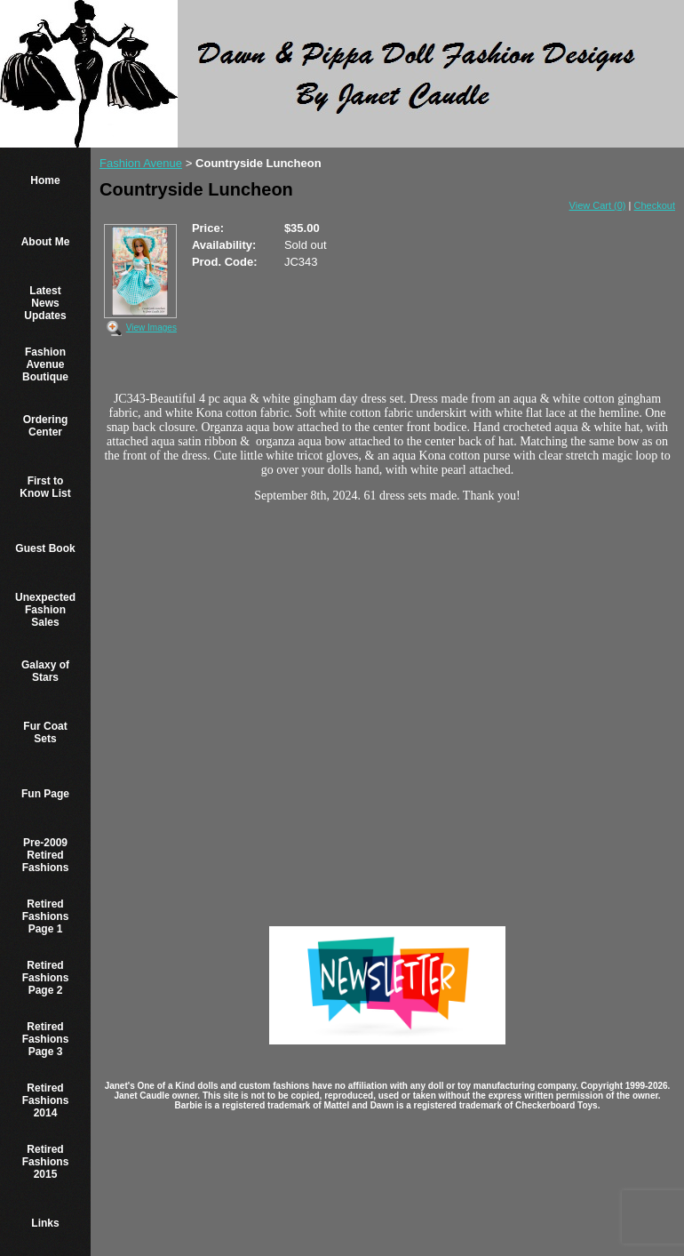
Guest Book (45, 548)
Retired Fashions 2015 (45, 1161)
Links (45, 1223)
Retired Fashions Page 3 (45, 1039)
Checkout (654, 205)
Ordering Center (45, 425)
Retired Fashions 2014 (45, 1100)
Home (45, 180)
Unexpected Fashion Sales (45, 609)
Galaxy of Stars (45, 671)
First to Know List (45, 487)
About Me (45, 242)
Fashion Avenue (140, 163)
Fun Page (45, 794)
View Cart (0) (597, 205)
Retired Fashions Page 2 (45, 977)
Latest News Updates (45, 303)
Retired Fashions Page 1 (45, 916)
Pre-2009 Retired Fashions (45, 855)
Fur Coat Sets (45, 732)
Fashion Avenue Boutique (45, 364)
